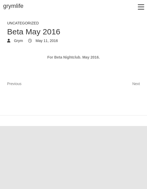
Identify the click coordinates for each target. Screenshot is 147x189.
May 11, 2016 (46, 41)
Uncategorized (23, 23)
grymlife (13, 6)
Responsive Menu (141, 7)
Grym (18, 41)
